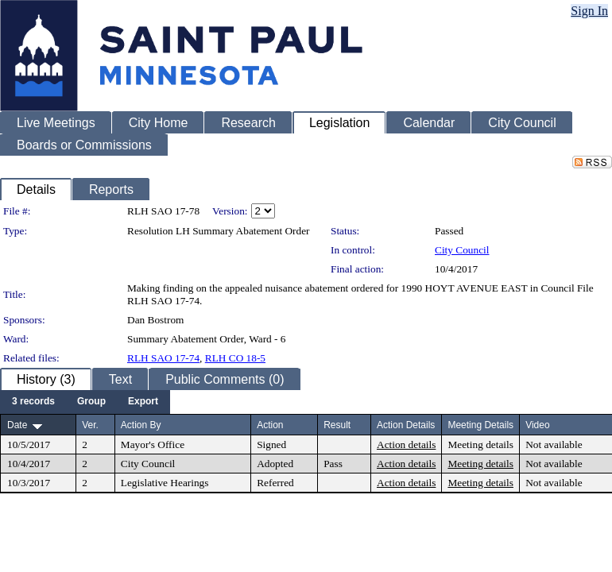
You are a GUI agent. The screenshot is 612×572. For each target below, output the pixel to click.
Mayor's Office (152, 444)
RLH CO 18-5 (235, 358)
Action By (141, 425)
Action (270, 425)
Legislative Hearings (165, 483)
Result (337, 425)
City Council (462, 250)
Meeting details (480, 444)
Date (17, 425)
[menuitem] (33, 402)
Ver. (90, 425)
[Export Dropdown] (143, 402)
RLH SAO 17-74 (163, 358)
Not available (553, 444)
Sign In (589, 10)
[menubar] (85, 402)
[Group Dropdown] (91, 402)
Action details (406, 444)
